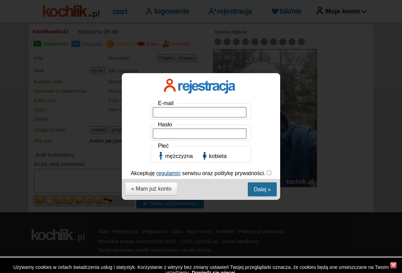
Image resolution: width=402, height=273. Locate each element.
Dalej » (262, 188)
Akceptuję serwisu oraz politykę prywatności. (199, 172)
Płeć (163, 144)
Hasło (165, 123)
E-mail (165, 102)
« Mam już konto (151, 187)
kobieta (218, 155)
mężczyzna (179, 155)
